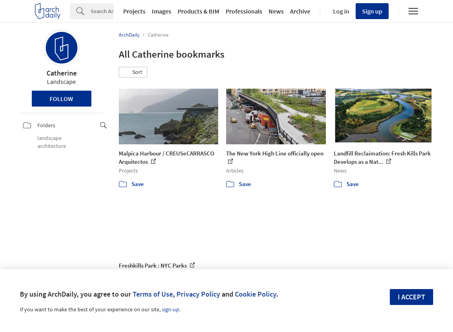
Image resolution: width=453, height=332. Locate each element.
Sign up (372, 11)
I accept (411, 296)
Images (161, 11)
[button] (133, 72)
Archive (300, 11)
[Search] (102, 11)
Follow (61, 99)
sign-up (170, 309)
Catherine (61, 73)
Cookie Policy (255, 294)
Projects (134, 11)
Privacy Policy (198, 294)
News (276, 11)
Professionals (244, 11)
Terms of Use (153, 294)
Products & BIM (198, 11)
